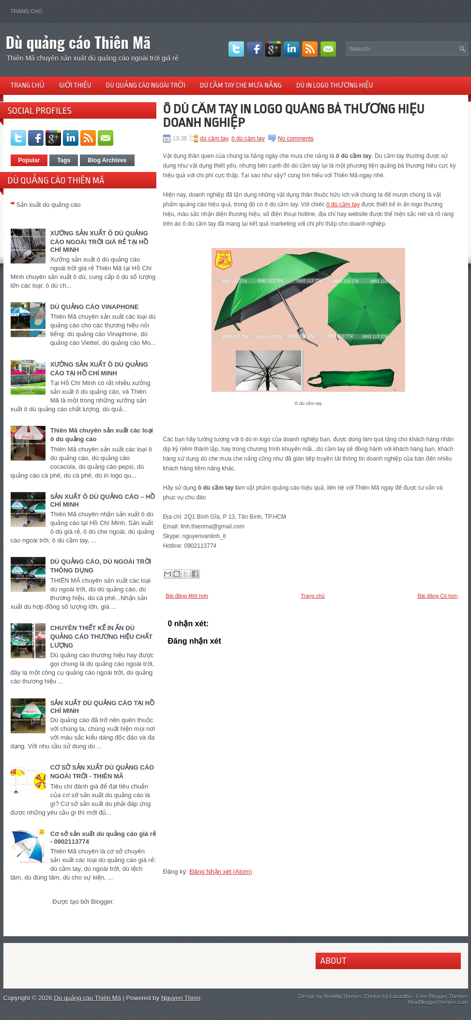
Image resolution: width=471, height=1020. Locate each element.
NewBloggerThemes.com (438, 1002)
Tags (63, 160)
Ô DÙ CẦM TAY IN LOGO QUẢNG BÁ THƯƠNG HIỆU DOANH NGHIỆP (294, 115)
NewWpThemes (343, 996)
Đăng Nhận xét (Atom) (220, 871)
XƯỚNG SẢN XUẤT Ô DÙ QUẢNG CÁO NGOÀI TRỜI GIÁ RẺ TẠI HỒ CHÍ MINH (99, 241)
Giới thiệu (75, 85)
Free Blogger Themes (442, 996)
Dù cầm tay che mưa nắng (241, 85)
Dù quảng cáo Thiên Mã (78, 42)
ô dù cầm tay (248, 138)
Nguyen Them (180, 998)
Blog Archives (107, 160)
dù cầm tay (214, 138)
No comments (296, 138)
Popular (29, 160)
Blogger (101, 901)
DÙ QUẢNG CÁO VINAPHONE (94, 306)
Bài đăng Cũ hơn (438, 596)
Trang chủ (26, 11)
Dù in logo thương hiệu (334, 85)
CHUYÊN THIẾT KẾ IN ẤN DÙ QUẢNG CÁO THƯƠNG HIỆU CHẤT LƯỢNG (101, 636)
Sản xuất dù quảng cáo (48, 204)
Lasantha (400, 996)
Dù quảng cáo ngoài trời (145, 85)
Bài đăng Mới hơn (187, 596)
